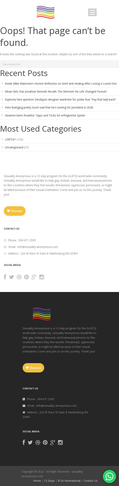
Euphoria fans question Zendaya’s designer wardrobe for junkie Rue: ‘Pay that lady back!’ (60, 99)
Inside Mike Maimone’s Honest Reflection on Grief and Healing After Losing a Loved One (61, 83)
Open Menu (92, 12)
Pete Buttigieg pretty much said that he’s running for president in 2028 (49, 107)
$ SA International (69, 481)
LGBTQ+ (10, 139)
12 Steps (49, 481)
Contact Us (91, 481)
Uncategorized (14, 147)
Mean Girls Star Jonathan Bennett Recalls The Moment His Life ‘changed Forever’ (56, 91)
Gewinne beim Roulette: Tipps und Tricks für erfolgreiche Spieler (45, 115)
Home (37, 481)
